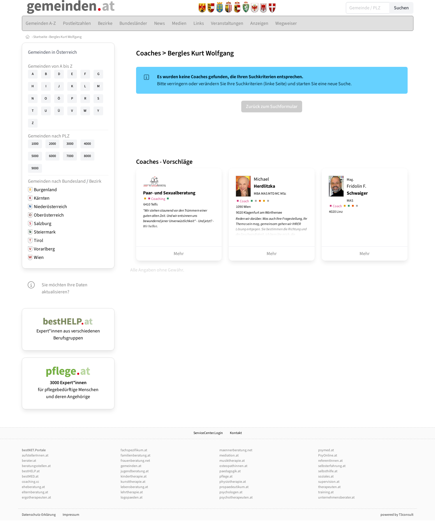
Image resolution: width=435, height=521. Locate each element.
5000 (34, 156)
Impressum (71, 514)
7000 (69, 156)
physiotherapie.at (232, 481)
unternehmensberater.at (336, 497)
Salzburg (42, 223)
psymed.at (326, 450)
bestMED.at (30, 476)
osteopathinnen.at (233, 466)
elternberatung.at (35, 492)
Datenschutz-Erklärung (39, 514)
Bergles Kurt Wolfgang (65, 36)
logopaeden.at (131, 497)
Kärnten (42, 198)
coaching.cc (30, 481)
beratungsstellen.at (36, 466)
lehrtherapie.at (132, 492)
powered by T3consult (397, 514)
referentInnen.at (330, 460)
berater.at (29, 460)
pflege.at (226, 476)
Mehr (179, 253)
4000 (87, 143)
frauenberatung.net (135, 460)
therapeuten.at (329, 487)
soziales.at (326, 476)
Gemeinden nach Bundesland (57, 181)
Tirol (38, 240)
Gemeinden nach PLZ (49, 136)
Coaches (148, 53)
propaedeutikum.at (234, 487)
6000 (52, 156)
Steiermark (45, 232)
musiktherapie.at (232, 460)
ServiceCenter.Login (208, 433)
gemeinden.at (131, 466)
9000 (34, 168)
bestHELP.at (31, 471)
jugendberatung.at (135, 471)
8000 (87, 156)
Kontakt (236, 433)
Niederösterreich (50, 206)
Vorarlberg (44, 249)
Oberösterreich (49, 215)
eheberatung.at (33, 487)
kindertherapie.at (134, 476)
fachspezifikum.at (134, 450)
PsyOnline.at (327, 455)
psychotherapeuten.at (236, 497)
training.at (326, 492)
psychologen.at (230, 492)
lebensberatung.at (134, 487)
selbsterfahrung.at (332, 466)
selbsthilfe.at (327, 471)
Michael (270, 186)
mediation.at (229, 455)
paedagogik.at (230, 471)
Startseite (40, 36)
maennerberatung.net (235, 450)
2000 (52, 143)
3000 (69, 143)
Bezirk (95, 181)
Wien (39, 257)
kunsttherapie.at (133, 481)
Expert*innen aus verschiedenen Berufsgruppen (68, 331)
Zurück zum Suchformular (271, 106)
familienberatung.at (135, 455)
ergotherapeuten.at (36, 497)
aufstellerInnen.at (35, 455)
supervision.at (328, 481)
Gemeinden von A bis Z (50, 66)
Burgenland (45, 190)
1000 (34, 143)
